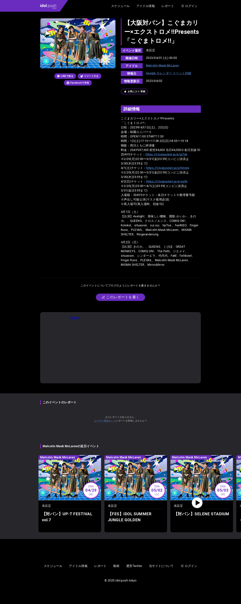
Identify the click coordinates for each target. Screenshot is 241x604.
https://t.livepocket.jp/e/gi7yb (166, 154)
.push (48, 6)
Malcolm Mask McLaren (162, 65)
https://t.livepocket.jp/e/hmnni (167, 168)
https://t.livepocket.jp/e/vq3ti (166, 181)
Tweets (75, 317)
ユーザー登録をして (105, 420)
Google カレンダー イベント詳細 (168, 73)
